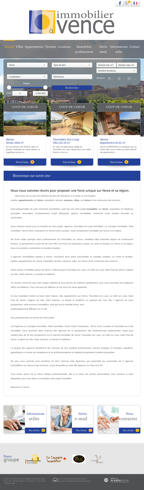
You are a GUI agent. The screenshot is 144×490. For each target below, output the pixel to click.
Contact (134, 46)
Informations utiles (119, 49)
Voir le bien (25, 162)
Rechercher (72, 88)
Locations (64, 46)
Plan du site (8, 481)
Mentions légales (18, 481)
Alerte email (103, 49)
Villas (19, 46)
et (30, 93)
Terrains (50, 46)
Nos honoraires (30, 481)
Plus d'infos (37, 430)
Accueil (9, 46)
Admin (44, 481)
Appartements (34, 46)
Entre (9, 93)
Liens (38, 481)
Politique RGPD (9, 483)
